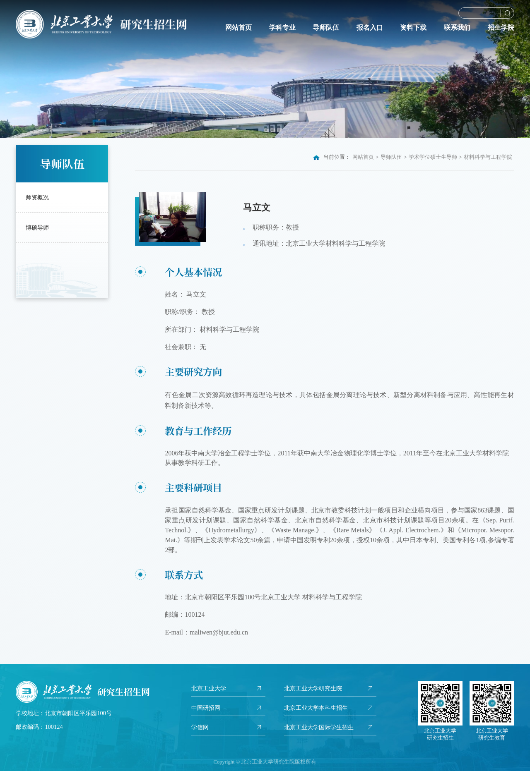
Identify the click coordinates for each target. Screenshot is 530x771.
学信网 (200, 727)
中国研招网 (205, 707)
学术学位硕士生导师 (433, 157)
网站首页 (238, 27)
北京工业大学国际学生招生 (319, 727)
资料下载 (413, 27)
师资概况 (37, 197)
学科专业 (282, 27)
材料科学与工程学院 (488, 157)
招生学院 (501, 27)
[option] (265, 69)
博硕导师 (37, 227)
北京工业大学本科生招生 (316, 707)
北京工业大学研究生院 (313, 688)
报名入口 (370, 27)
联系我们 (457, 27)
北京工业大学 (208, 688)
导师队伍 (326, 27)
